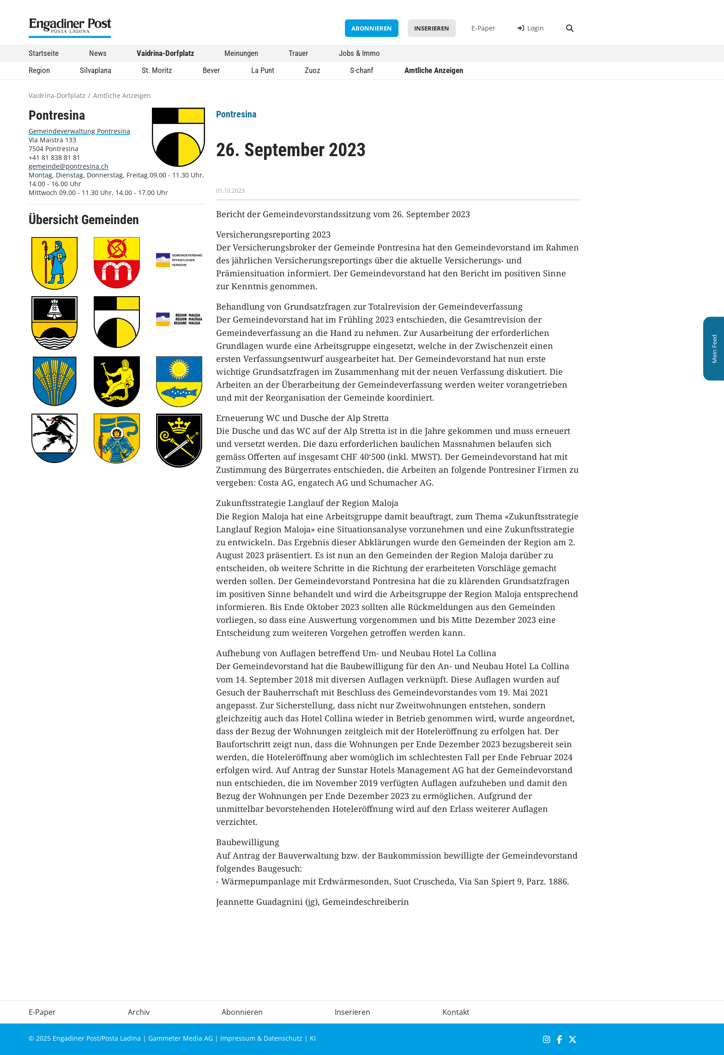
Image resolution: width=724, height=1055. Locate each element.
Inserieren (431, 28)
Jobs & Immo (359, 53)
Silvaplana (95, 70)
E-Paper (483, 28)
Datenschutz (283, 1038)
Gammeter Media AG (180, 1038)
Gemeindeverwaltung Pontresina (79, 131)
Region (39, 70)
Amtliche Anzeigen (433, 70)
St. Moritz (157, 70)
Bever (211, 70)
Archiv (139, 1012)
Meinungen (241, 53)
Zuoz (312, 70)
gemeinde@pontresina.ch (69, 166)
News (98, 53)
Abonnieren (371, 28)
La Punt (262, 70)
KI (313, 1038)
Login (531, 28)
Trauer (298, 53)
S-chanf (361, 70)
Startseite (44, 53)
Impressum (237, 1038)
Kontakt (456, 1012)
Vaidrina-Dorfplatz (165, 53)
